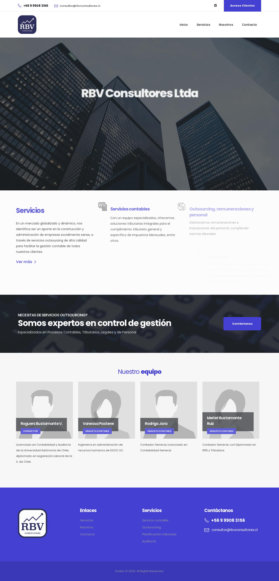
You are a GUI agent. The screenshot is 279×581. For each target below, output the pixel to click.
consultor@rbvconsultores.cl (80, 6)
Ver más (19, 261)
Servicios (203, 24)
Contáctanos (242, 324)
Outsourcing (151, 527)
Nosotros (226, 24)
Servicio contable (155, 520)
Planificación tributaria (159, 534)
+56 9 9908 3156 (228, 520)
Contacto (249, 24)
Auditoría (149, 541)
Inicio (184, 24)
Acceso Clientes (242, 5)
